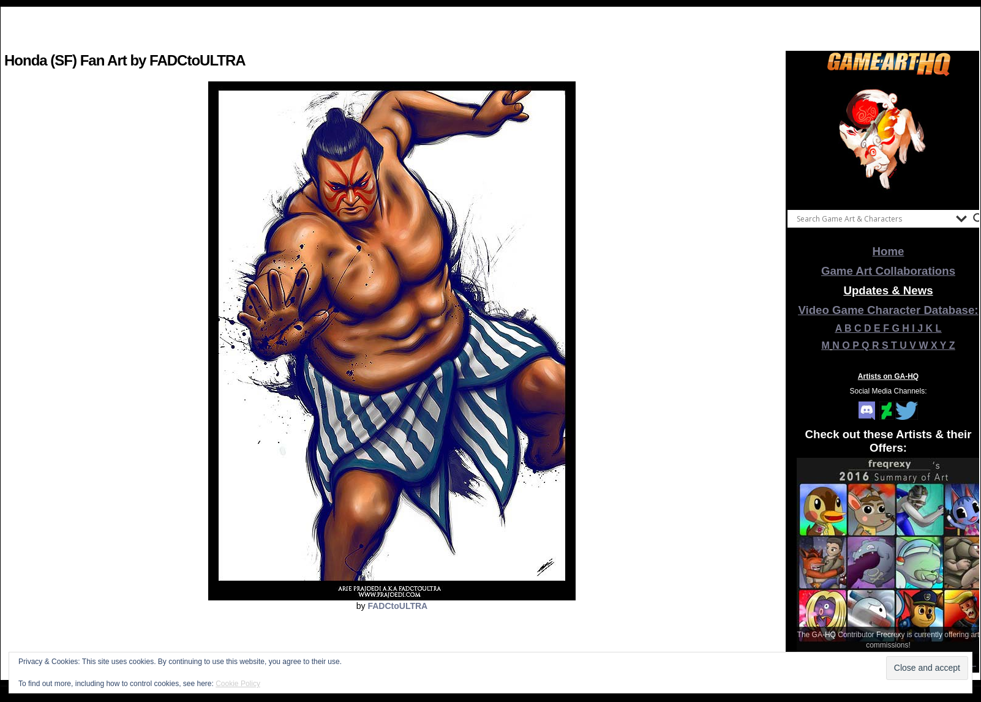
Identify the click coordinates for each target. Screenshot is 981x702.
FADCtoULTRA (397, 606)
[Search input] (873, 218)
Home (888, 251)
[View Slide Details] (888, 140)
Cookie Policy (238, 683)
